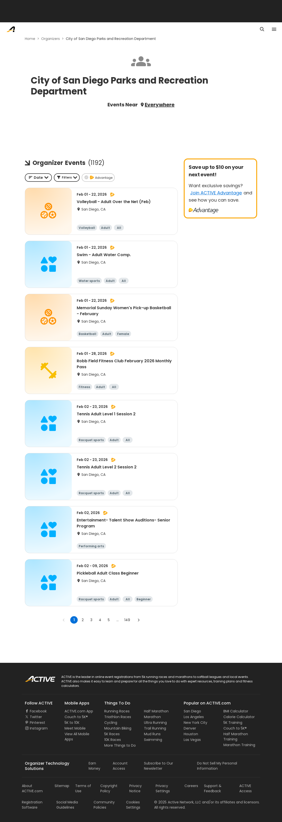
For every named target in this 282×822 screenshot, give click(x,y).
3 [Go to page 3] (91, 619)
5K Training (232, 722)
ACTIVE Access (245, 788)
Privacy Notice (135, 788)
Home (30, 38)
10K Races (112, 739)
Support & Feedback (212, 788)
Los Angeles (194, 716)
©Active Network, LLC (177, 802)
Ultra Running (155, 722)
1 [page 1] (74, 619)
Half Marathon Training (235, 736)
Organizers (50, 38)
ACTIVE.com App (79, 711)
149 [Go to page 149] (127, 619)
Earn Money (94, 766)
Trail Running (155, 728)
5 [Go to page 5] (109, 619)
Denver (190, 728)
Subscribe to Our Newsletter (158, 766)
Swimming (153, 739)
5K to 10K (72, 722)
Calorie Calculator (239, 716)
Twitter (36, 716)
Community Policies (104, 805)
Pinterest (37, 722)
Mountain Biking (117, 728)
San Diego (192, 711)
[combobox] (38, 177)
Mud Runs (152, 733)
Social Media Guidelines (67, 805)
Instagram (39, 728)
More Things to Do (120, 745)
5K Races (112, 733)
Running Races (117, 711)
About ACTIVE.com (32, 788)
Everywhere (160, 104)
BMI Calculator (235, 711)
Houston (191, 733)
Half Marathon (156, 711)
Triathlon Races (117, 716)
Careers (191, 785)
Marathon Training (239, 744)
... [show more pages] (117, 619)
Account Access (120, 766)
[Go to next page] (138, 620)
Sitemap (62, 785)
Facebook (38, 711)
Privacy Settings (163, 788)
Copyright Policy (108, 788)
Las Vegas (192, 739)
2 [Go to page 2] (83, 619)
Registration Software (32, 805)
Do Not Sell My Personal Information (217, 766)
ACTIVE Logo (35, 677)
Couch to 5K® (76, 716)
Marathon (152, 716)
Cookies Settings (133, 805)
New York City (195, 722)
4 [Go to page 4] (100, 619)
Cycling (110, 722)
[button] (67, 177)
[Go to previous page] (64, 620)
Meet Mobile (75, 728)
